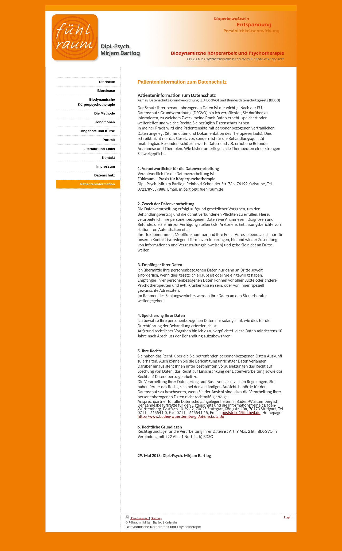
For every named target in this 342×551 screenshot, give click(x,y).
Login (287, 517)
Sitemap (156, 518)
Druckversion (137, 518)
